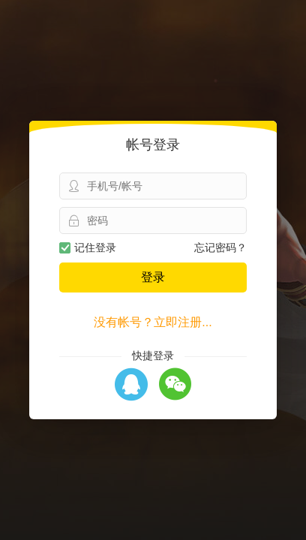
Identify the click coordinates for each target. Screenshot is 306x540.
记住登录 (87, 248)
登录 (153, 277)
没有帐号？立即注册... (153, 322)
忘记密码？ (220, 248)
